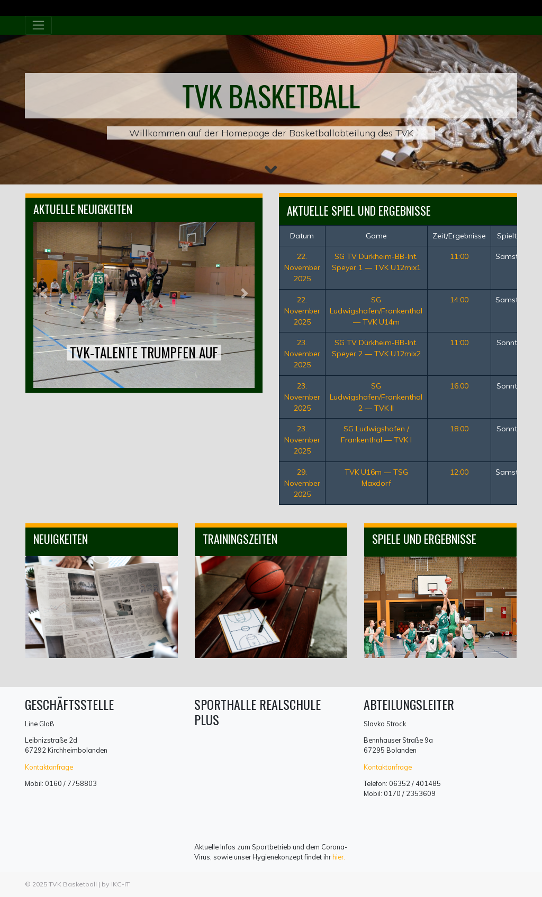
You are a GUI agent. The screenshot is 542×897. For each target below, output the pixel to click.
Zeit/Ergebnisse (459, 236)
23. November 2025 (302, 353)
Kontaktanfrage (49, 767)
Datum (302, 236)
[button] (43, 293)
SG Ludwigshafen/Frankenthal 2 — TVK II (376, 397)
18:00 (459, 428)
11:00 (459, 256)
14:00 (459, 299)
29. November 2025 (302, 483)
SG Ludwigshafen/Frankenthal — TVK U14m (376, 311)
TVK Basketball (73, 884)
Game (376, 236)
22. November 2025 (302, 267)
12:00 (459, 472)
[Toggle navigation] (38, 25)
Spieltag (511, 236)
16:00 (459, 386)
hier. (338, 857)
